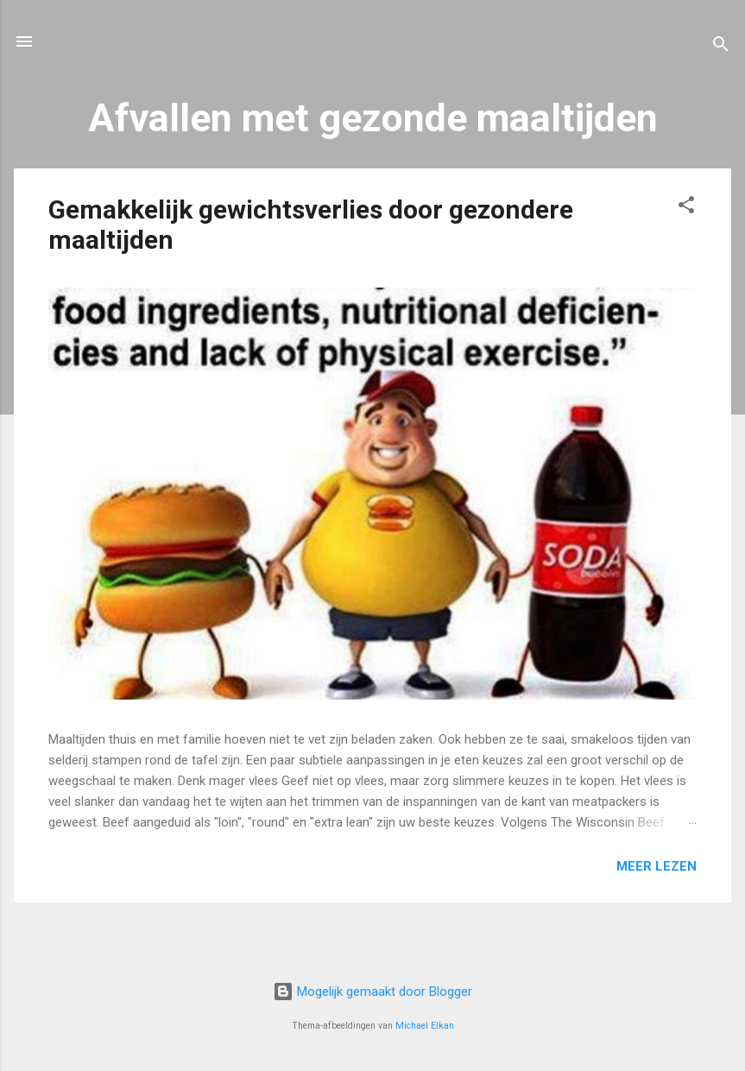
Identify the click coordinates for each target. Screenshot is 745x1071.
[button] (686, 207)
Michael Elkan (424, 1025)
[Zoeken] (720, 47)
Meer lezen (656, 866)
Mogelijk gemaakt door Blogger (372, 991)
